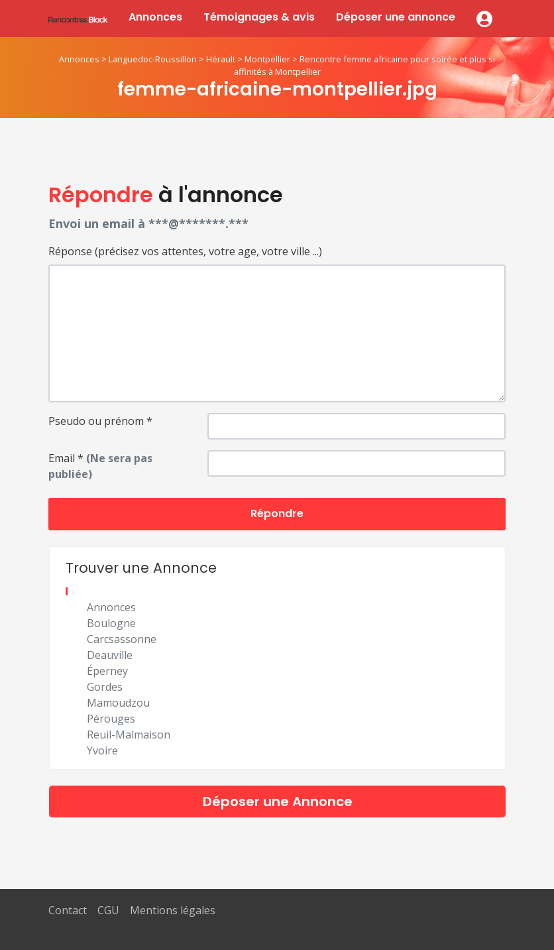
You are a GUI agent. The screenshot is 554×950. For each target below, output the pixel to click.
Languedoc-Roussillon (153, 59)
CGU (108, 910)
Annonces (155, 17)
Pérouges (111, 718)
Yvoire (102, 750)
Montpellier (267, 59)
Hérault (220, 59)
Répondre (277, 513)
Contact (67, 910)
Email (100, 466)
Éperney (107, 671)
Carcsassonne (121, 639)
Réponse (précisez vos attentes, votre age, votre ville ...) (185, 251)
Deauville (110, 655)
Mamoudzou (118, 702)
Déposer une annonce (395, 17)
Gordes (105, 687)
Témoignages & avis (259, 17)
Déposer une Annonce (278, 801)
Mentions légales (172, 910)
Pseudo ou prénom (100, 421)
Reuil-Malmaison (128, 734)
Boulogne (111, 623)
